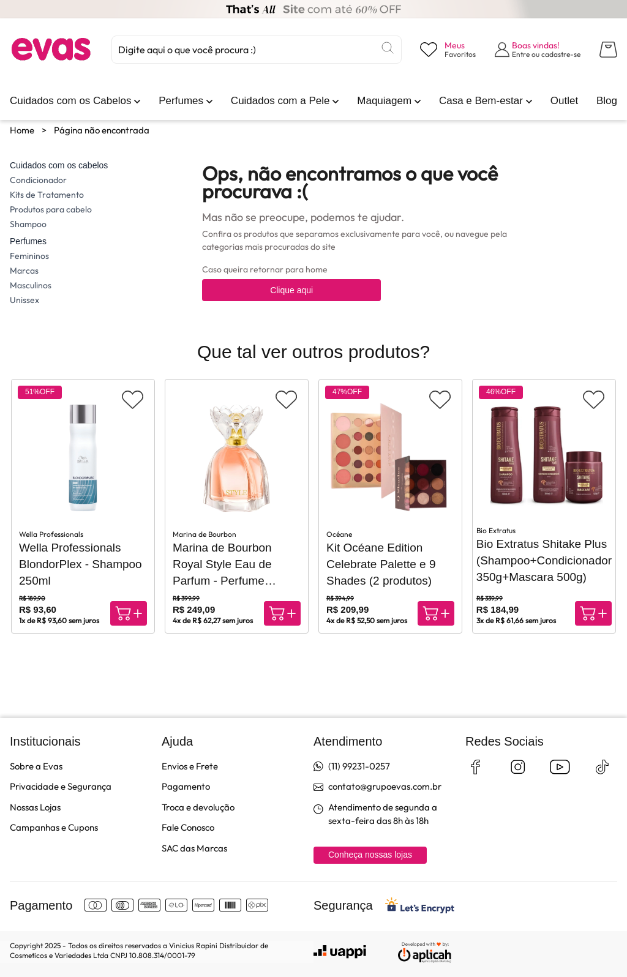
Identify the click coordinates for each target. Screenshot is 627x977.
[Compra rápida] (128, 613)
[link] (70, 101)
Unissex (24, 299)
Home (22, 130)
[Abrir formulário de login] (538, 49)
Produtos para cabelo (51, 209)
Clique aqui (291, 290)
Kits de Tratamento (47, 194)
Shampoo (28, 224)
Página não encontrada (101, 130)
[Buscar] (387, 47)
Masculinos (30, 285)
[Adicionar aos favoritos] (132, 400)
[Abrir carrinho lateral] (608, 50)
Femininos (29, 255)
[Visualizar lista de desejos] (448, 49)
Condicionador (38, 179)
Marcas (24, 270)
